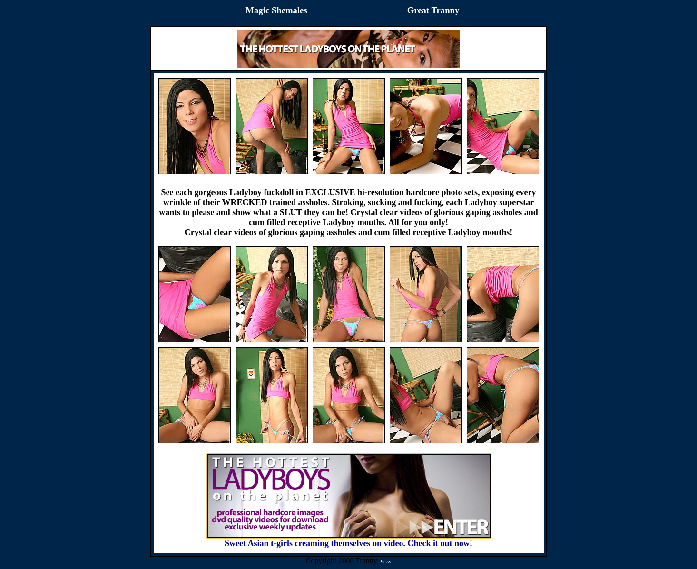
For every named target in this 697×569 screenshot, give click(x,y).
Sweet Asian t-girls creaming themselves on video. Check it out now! (348, 539)
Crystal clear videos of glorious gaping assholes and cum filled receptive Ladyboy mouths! (348, 232)
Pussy (385, 561)
